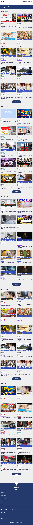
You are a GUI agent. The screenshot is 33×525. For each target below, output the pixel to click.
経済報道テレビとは (4, 504)
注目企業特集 (3, 501)
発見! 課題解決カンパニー (6, 495)
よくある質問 (3, 512)
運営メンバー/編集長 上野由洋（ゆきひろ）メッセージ (8, 508)
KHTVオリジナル (4, 498)
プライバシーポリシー (5, 518)
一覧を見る (16, 101)
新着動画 (2, 492)
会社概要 (2, 515)
